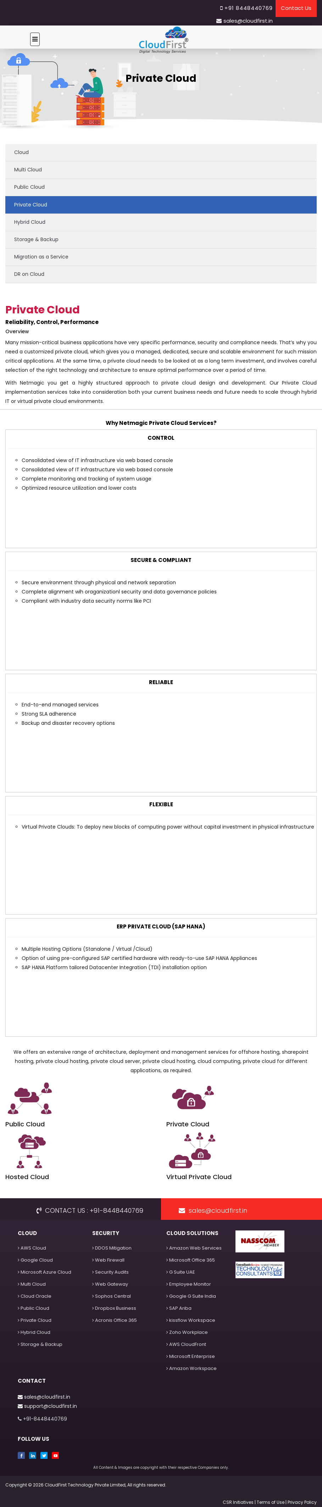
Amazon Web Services (194, 1248)
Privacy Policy (302, 1502)
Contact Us (296, 8)
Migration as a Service (41, 256)
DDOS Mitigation (112, 1248)
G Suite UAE (180, 1272)
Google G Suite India (191, 1296)
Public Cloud (29, 186)
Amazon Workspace (191, 1368)
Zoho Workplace (187, 1332)
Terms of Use (270, 1502)
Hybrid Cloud (29, 222)
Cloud (21, 152)
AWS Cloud (32, 1248)
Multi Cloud (28, 169)
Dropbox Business (114, 1308)
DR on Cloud (29, 274)
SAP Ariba (178, 1308)
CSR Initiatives (239, 1502)
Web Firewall (108, 1260)
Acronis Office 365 (114, 1320)
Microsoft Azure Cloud (44, 1272)
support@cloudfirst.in (47, 1406)
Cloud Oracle (34, 1296)
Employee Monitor (188, 1284)
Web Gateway (110, 1284)
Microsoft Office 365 (190, 1260)
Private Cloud (30, 204)
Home (12, 92)
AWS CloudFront (186, 1344)
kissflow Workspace (190, 1320)
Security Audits (110, 1272)
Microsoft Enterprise (190, 1356)
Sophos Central (111, 1296)
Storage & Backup (36, 239)
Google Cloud (35, 1260)
